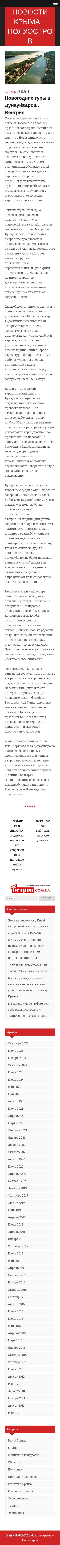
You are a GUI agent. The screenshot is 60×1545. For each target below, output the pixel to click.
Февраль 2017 (17, 1275)
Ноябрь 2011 (16, 1398)
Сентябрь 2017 (18, 1246)
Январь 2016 (16, 1347)
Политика (15, 1469)
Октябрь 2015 (17, 1355)
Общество (15, 1462)
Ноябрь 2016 (16, 1282)
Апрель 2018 (17, 1232)
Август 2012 (16, 1376)
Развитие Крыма (20, 1484)
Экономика (16, 1513)
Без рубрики (17, 1440)
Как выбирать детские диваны (43, 830)
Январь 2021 (16, 1137)
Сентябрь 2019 (18, 1195)
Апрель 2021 (17, 1116)
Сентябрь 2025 (18, 1043)
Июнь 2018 (15, 1224)
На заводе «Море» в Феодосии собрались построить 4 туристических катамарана (29, 1010)
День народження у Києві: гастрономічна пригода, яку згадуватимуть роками (28, 926)
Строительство (18, 1498)
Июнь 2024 (16, 1079)
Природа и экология (22, 1477)
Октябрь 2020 (17, 1152)
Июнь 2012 (15, 1384)
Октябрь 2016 (17, 1289)
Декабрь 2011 (17, 1391)
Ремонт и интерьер (22, 1491)
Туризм (10, 92)
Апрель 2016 (17, 1333)
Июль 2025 (15, 1050)
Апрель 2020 (17, 1174)
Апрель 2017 (17, 1268)
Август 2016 (16, 1304)
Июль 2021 (15, 1108)
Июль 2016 (15, 1311)
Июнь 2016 (15, 1318)
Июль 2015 (15, 1369)
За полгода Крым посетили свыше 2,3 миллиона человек (28, 968)
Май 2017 (14, 1261)
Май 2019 (14, 1210)
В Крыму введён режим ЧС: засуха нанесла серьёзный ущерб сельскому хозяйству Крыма (28, 987)
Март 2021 (15, 1123)
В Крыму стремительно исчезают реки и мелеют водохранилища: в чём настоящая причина (26, 949)
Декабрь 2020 (17, 1145)
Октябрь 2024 (17, 1065)
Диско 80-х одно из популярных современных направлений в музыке (17, 845)
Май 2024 (14, 1087)
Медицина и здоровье (24, 1455)
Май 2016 (14, 1326)
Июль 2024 (16, 1072)
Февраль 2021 (17, 1130)
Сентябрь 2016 (18, 1297)
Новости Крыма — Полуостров (30, 26)
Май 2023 (14, 1094)
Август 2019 (16, 1203)
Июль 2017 (15, 1253)
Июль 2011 (15, 1413)
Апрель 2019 (17, 1217)
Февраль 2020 (18, 1181)
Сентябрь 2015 (18, 1362)
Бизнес (13, 1448)
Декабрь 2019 (17, 1188)
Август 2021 (16, 1101)
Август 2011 (16, 1405)
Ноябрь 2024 (17, 1058)
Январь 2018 (16, 1239)
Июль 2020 (16, 1166)
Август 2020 (16, 1159)
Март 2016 (15, 1340)
